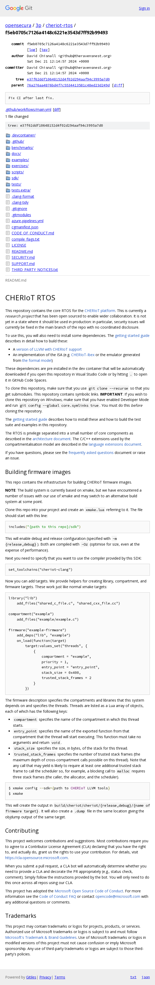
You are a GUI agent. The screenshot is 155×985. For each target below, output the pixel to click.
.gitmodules (21, 214)
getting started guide (132, 335)
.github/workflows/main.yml (28, 109)
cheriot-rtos (59, 25)
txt (133, 977)
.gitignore (19, 208)
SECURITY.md (23, 257)
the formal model (36, 360)
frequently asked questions (91, 452)
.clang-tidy (20, 202)
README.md (22, 251)
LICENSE (19, 245)
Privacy (45, 977)
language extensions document (115, 444)
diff (118, 85)
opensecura (18, 25)
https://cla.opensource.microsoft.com (36, 857)
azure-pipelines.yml (27, 220)
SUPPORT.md (23, 263)
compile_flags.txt (26, 239)
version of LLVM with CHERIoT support (49, 349)
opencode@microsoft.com (117, 896)
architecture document (52, 438)
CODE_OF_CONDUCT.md (33, 232)
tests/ (16, 184)
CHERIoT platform (100, 310)
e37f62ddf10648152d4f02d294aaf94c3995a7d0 (68, 79)
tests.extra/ (21, 190)
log (32, 49)
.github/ (18, 141)
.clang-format (23, 196)
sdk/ (15, 177)
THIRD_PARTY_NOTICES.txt (35, 269)
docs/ (16, 153)
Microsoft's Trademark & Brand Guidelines (41, 937)
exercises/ (20, 165)
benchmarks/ (22, 147)
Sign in (144, 8)
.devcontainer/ (23, 135)
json (146, 977)
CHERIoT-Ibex (82, 354)
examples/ (20, 159)
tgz (44, 49)
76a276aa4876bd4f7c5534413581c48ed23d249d (68, 85)
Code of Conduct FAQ (57, 896)
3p (38, 25)
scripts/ (18, 171)
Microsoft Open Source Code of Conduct (89, 890)
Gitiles (31, 977)
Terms (59, 977)
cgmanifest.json (25, 227)
